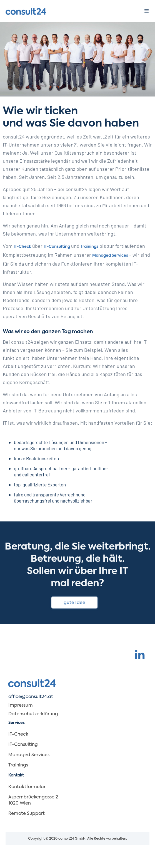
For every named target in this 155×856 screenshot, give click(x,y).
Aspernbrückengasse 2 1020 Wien (33, 800)
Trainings (89, 247)
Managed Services (110, 256)
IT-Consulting (57, 247)
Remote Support (26, 814)
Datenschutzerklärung (33, 714)
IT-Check (22, 247)
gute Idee (74, 603)
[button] (146, 11)
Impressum (20, 705)
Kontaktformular (27, 787)
